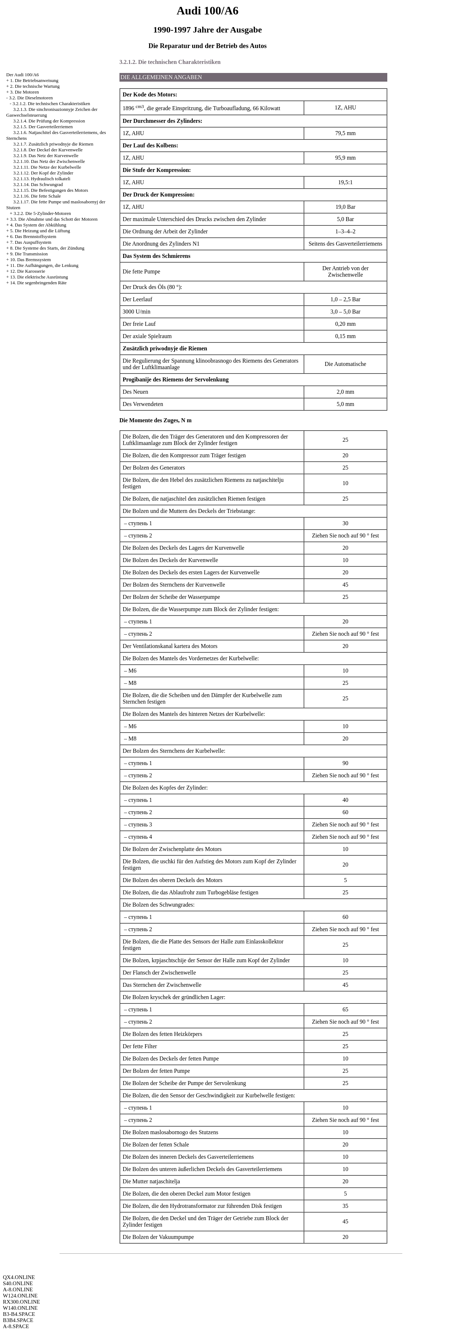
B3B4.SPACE (18, 1320)
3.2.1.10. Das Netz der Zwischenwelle (49, 161)
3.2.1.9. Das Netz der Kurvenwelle (46, 155)
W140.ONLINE (20, 1308)
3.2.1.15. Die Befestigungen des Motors (50, 190)
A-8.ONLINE (18, 1289)
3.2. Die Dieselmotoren (31, 97)
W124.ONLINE (20, 1296)
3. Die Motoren (24, 92)
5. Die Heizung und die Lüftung (40, 230)
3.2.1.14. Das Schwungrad (38, 184)
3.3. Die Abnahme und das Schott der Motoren (53, 219)
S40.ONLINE (18, 1283)
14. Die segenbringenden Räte (38, 282)
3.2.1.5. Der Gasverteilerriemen (43, 126)
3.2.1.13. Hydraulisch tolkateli (41, 178)
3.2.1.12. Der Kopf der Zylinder (43, 173)
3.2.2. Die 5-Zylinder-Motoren (42, 213)
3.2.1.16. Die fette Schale (37, 196)
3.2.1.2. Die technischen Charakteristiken (51, 103)
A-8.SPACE (16, 1326)
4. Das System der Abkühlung (38, 225)
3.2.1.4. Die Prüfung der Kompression (49, 121)
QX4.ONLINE (19, 1277)
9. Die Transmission (29, 253)
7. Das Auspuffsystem (30, 242)
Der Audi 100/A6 (22, 74)
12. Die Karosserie (27, 271)
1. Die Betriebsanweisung (34, 80)
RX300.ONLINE (21, 1302)
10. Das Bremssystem (30, 259)
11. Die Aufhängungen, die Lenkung (44, 265)
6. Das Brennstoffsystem (33, 236)
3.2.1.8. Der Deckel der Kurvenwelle (48, 149)
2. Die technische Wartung (35, 86)
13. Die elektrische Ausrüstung (39, 277)
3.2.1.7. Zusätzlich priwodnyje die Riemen (53, 144)
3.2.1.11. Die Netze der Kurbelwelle (47, 167)
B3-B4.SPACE (19, 1314)
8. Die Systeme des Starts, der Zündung (47, 248)
